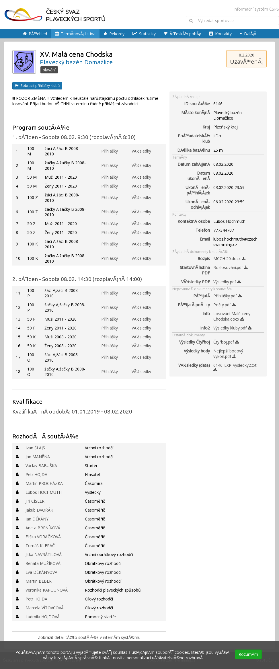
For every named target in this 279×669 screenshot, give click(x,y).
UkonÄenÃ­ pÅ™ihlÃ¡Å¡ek (198, 190)
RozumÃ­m (248, 654)
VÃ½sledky (141, 151)
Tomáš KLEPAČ (40, 545)
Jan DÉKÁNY (37, 519)
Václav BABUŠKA (41, 465)
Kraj (206, 127)
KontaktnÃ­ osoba (193, 221)
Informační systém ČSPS (256, 9)
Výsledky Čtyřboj (194, 342)
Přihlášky (109, 151)
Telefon (203, 230)
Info (206, 313)
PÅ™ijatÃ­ (201, 296)
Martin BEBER (39, 581)
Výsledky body (197, 351)
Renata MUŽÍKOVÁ (43, 563)
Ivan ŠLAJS (35, 447)
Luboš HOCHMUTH (44, 492)
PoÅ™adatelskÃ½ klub (194, 138)
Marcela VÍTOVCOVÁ (45, 608)
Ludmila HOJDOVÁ (43, 616)
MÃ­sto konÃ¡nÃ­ (195, 112)
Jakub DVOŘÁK (39, 510)
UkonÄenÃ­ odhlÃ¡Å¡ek (198, 204)
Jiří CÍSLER (35, 501)
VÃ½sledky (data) (194, 365)
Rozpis (204, 258)
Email (205, 239)
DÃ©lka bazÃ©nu (193, 150)
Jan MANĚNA (38, 456)
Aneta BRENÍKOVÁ (43, 527)
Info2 (205, 328)
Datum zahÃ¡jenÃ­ (193, 164)
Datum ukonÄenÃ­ (199, 175)
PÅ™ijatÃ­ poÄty (194, 304)
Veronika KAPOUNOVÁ (47, 590)
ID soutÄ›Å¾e (197, 103)
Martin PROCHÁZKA (44, 483)
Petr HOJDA (36, 474)
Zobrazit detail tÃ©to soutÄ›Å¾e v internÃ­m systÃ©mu (89, 637)
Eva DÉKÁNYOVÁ (41, 572)
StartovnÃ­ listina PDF (195, 270)
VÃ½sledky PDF (195, 281)
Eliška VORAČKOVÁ (43, 536)
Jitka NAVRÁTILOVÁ (44, 554)
